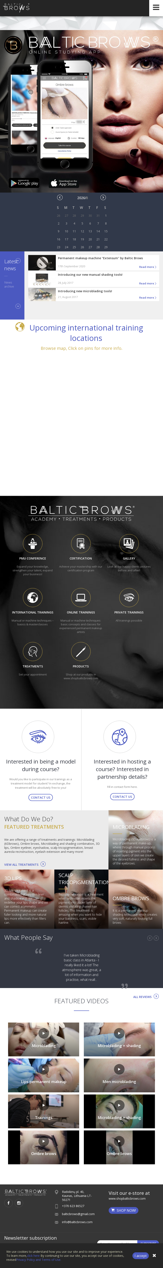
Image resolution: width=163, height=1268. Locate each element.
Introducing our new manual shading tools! (90, 275)
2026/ (82, 198)
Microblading (131, 826)
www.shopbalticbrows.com (127, 1198)
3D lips (13, 878)
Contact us (40, 797)
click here (33, 1256)
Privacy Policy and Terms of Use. (38, 1260)
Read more (148, 267)
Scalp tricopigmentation (84, 879)
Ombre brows (131, 898)
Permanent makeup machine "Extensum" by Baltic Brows (100, 258)
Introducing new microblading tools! (85, 291)
